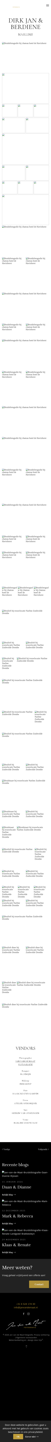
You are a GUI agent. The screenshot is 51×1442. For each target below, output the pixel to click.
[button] (47, 5)
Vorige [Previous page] (6, 1149)
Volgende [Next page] (43, 1149)
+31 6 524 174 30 (30, 1304)
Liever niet (30, 1436)
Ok (18, 1436)
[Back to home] (14, 5)
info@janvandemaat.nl (31, 1307)
